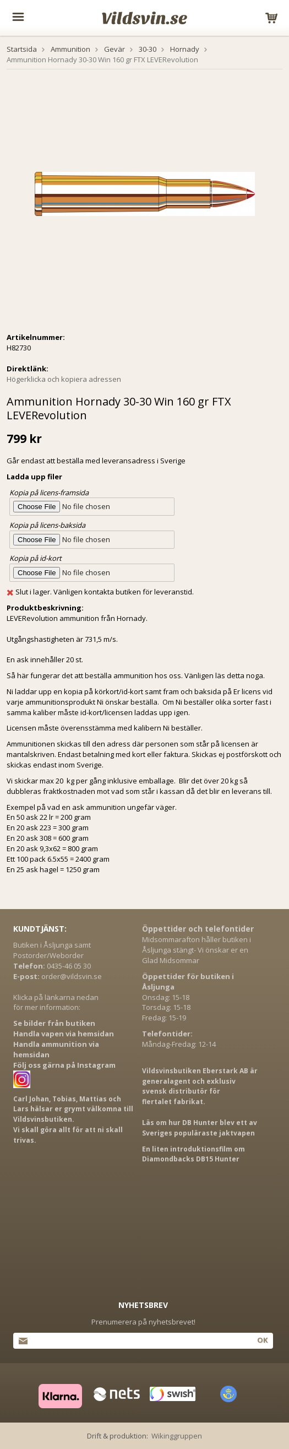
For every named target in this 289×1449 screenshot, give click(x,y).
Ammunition (70, 49)
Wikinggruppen (176, 1436)
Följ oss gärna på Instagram (64, 1065)
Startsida (22, 49)
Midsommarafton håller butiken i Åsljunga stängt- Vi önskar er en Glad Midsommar (196, 949)
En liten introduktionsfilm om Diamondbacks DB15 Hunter (193, 1154)
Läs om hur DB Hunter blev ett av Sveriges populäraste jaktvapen (199, 1128)
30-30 (147, 49)
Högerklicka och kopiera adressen (64, 379)
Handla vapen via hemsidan (63, 1034)
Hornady (184, 49)
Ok (262, 1340)
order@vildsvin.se (71, 976)
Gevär (114, 49)
